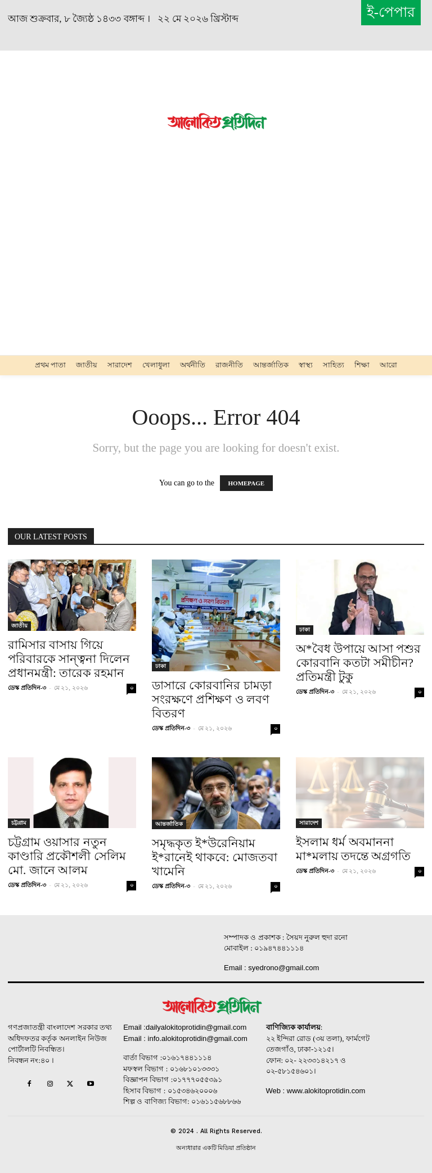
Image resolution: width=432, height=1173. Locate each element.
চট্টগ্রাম (18, 823)
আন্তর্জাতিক (169, 824)
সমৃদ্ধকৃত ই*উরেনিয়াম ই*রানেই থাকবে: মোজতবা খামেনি (214, 857)
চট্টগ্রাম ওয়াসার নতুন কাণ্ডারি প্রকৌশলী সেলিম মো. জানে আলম (67, 856)
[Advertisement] (90, 120)
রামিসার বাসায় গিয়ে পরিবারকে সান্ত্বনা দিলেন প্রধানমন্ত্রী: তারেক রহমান (69, 659)
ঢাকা (160, 666)
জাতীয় (19, 625)
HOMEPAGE (246, 483)
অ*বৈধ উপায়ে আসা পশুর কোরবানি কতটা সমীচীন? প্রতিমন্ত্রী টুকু (358, 663)
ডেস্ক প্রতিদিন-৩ (27, 687)
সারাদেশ (308, 823)
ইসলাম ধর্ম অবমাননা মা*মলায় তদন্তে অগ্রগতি (353, 849)
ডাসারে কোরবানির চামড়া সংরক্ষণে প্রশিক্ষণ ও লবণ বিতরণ (212, 699)
